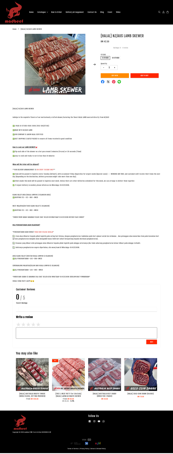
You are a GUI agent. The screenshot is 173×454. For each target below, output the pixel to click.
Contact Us (92, 12)
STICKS (103, 55)
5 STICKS (105, 59)
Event (110, 12)
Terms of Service (73, 449)
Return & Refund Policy (98, 449)
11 (66, 93)
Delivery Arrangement (75, 12)
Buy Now (115, 76)
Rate (151, 343)
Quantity (104, 64)
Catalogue (42, 12)
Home (31, 12)
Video (118, 12)
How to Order (56, 12)
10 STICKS (115, 59)
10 (64, 93)
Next (94, 65)
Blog (102, 12)
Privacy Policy (84, 449)
